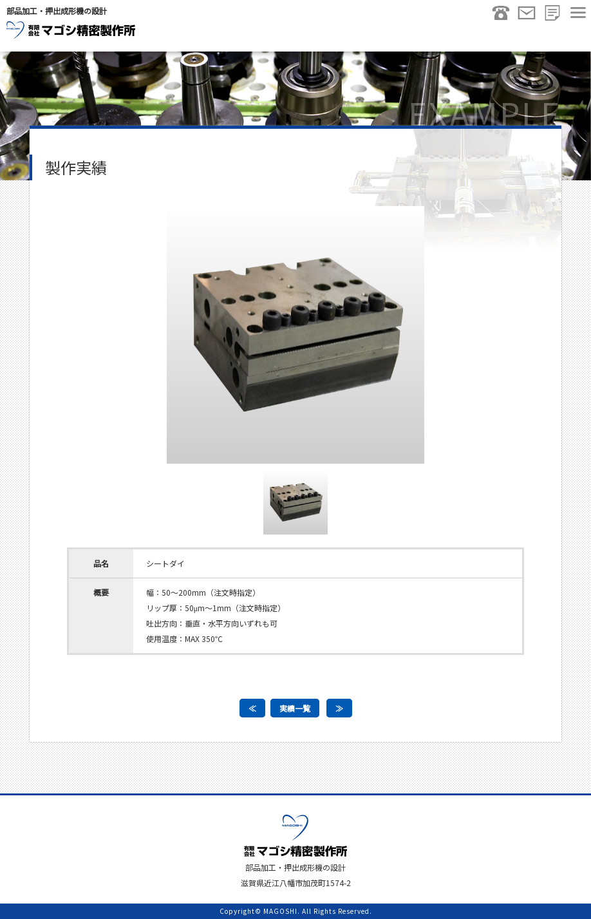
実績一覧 (294, 708)
